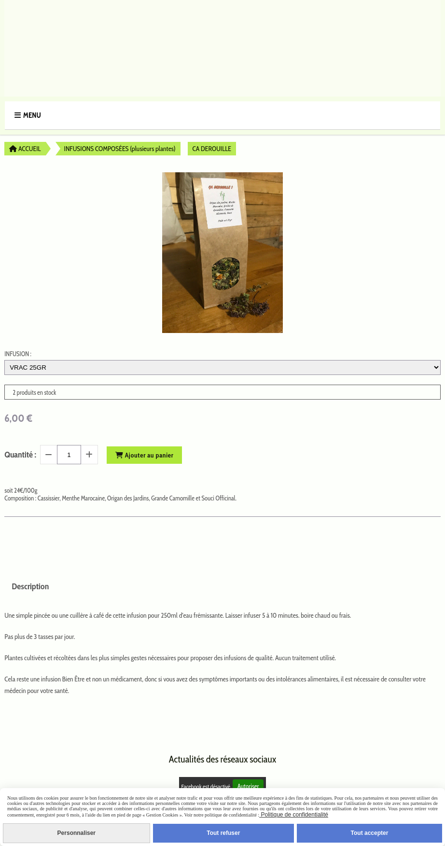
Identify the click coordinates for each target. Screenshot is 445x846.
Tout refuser (223, 833)
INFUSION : (17, 354)
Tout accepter (370, 833)
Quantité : (20, 454)
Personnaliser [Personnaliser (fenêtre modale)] (76, 833)
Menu (32, 115)
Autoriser (248, 786)
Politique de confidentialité (293, 814)
